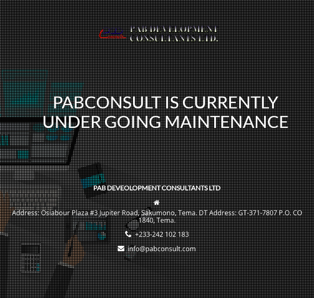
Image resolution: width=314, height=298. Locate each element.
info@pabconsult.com (162, 248)
